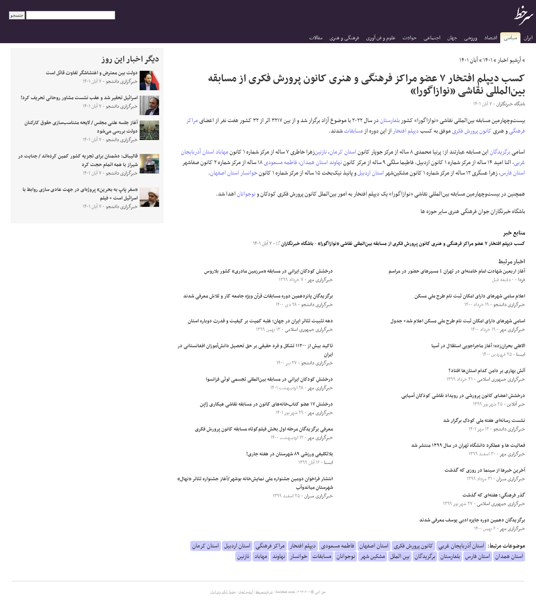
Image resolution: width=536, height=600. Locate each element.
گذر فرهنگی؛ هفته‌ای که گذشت (493, 495)
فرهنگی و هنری (344, 37)
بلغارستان (390, 120)
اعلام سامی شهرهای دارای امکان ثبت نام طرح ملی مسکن (470, 296)
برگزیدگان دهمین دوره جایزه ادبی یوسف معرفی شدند (472, 520)
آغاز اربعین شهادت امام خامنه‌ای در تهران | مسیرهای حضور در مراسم (457, 271)
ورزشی (470, 37)
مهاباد (221, 152)
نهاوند (335, 162)
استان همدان (314, 162)
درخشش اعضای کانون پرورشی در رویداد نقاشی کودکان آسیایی (463, 396)
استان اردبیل (370, 173)
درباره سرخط (264, 592)
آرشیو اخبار (509, 60)
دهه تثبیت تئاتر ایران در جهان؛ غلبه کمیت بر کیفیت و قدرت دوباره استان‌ (260, 321)
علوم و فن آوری (381, 37)
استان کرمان (342, 152)
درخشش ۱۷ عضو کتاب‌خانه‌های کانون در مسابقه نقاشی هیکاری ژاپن (266, 404)
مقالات (315, 37)
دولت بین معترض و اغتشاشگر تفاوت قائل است (92, 73)
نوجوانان (246, 194)
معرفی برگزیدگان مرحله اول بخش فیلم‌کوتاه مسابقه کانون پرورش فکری (264, 429)
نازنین (321, 152)
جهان (452, 37)
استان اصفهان (224, 173)
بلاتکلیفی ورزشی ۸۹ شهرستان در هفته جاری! (289, 454)
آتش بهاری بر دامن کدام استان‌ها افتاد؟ (486, 371)
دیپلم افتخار (406, 131)
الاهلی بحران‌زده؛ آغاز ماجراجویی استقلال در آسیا (478, 346)
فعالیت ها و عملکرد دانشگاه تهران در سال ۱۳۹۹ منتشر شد (468, 445)
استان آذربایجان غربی (461, 546)
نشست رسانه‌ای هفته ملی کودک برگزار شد (484, 420)
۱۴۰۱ (487, 60)
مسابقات (353, 131)
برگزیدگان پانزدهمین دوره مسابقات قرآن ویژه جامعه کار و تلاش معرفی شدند (258, 296)
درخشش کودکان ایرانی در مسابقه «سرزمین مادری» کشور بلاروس (268, 271)
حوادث (410, 37)
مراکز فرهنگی (270, 546)
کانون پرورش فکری (472, 131)
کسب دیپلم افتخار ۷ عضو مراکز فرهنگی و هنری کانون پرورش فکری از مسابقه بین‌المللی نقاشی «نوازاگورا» (421, 244)
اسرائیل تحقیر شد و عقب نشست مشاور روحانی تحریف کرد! (79, 98)
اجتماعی (432, 37)
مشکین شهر (372, 556)
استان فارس (512, 173)
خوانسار (248, 173)
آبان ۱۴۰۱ (468, 60)
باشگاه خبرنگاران (295, 244)
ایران (528, 37)
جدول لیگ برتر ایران (223, 592)
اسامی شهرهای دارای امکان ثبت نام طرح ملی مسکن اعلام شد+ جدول (458, 321)
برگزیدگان (500, 152)
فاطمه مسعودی (280, 162)
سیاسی (510, 37)
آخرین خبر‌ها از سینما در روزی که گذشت (485, 470)
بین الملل (400, 556)
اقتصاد (490, 37)
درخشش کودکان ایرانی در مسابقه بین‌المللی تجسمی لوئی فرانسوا (269, 379)
